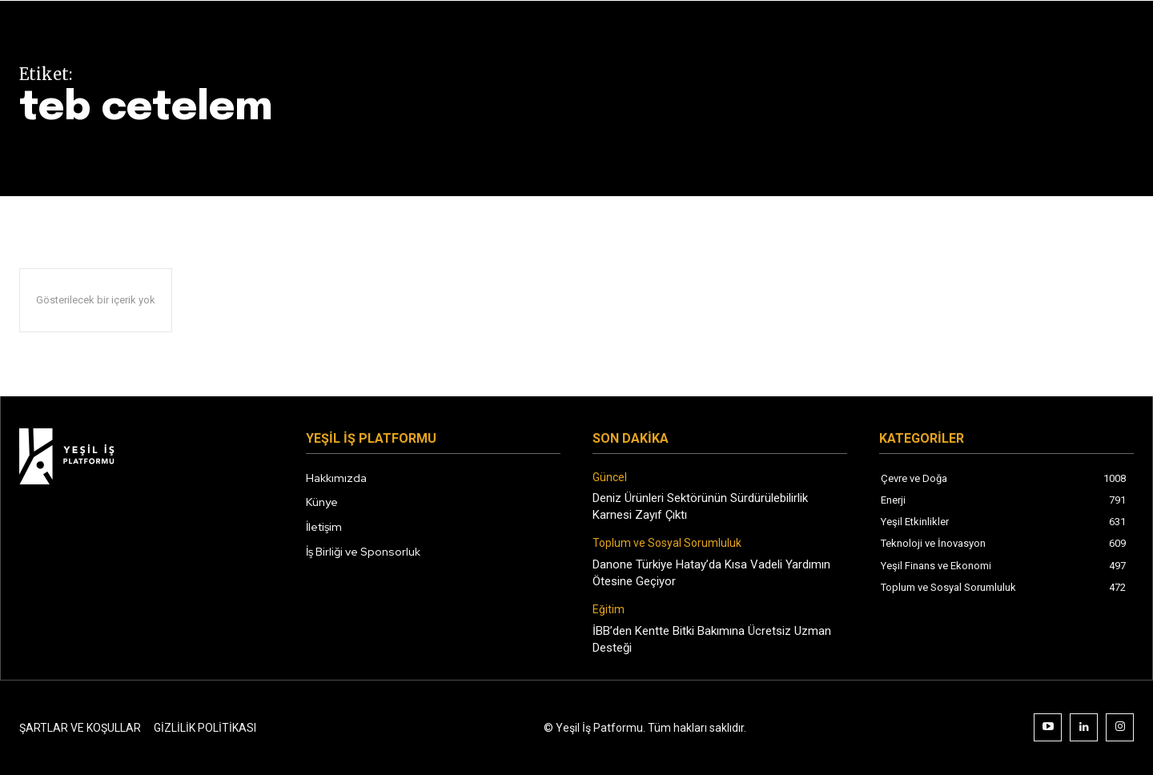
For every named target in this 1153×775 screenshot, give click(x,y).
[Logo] (146, 456)
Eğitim (609, 609)
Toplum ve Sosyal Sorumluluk (667, 542)
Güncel (610, 477)
